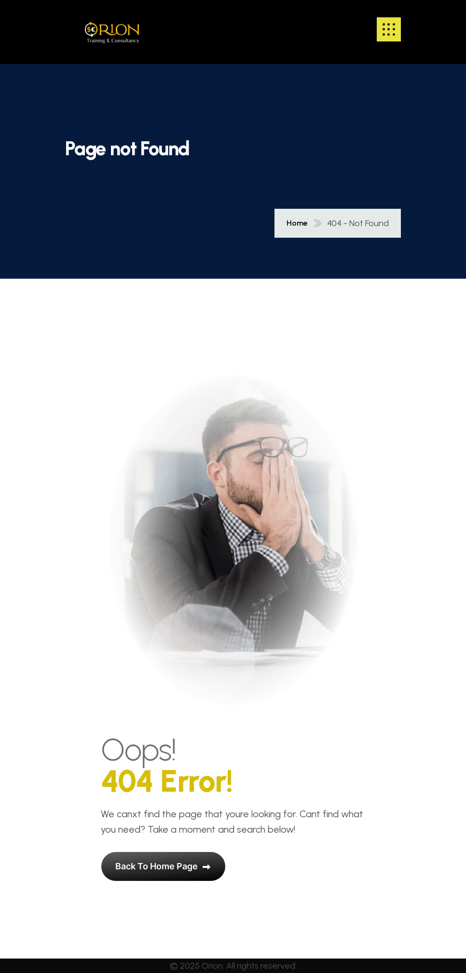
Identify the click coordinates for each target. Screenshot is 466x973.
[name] (112, 29)
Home (297, 223)
